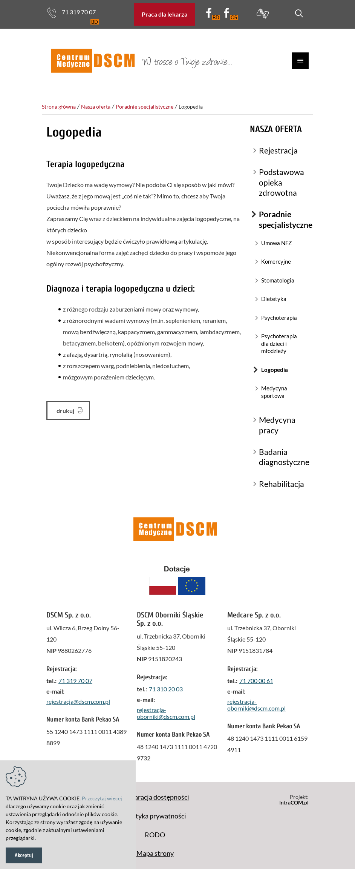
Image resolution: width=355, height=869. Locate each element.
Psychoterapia (279, 317)
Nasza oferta (95, 106)
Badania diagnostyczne (284, 457)
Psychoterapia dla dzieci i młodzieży (279, 343)
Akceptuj (24, 855)
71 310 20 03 (166, 688)
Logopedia (274, 369)
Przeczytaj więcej (102, 798)
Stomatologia (277, 280)
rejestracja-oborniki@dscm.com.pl (166, 713)
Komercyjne (276, 261)
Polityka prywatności (155, 816)
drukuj (70, 410)
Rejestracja (278, 150)
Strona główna (59, 106)
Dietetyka (273, 298)
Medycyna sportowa (274, 392)
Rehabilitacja (281, 483)
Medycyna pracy (277, 424)
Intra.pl (294, 802)
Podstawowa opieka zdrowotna (281, 182)
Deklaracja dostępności (155, 797)
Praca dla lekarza (164, 14)
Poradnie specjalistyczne (144, 106)
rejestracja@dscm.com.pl (78, 701)
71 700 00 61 (256, 680)
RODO (155, 835)
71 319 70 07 (71, 12)
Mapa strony (155, 853)
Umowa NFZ (276, 243)
